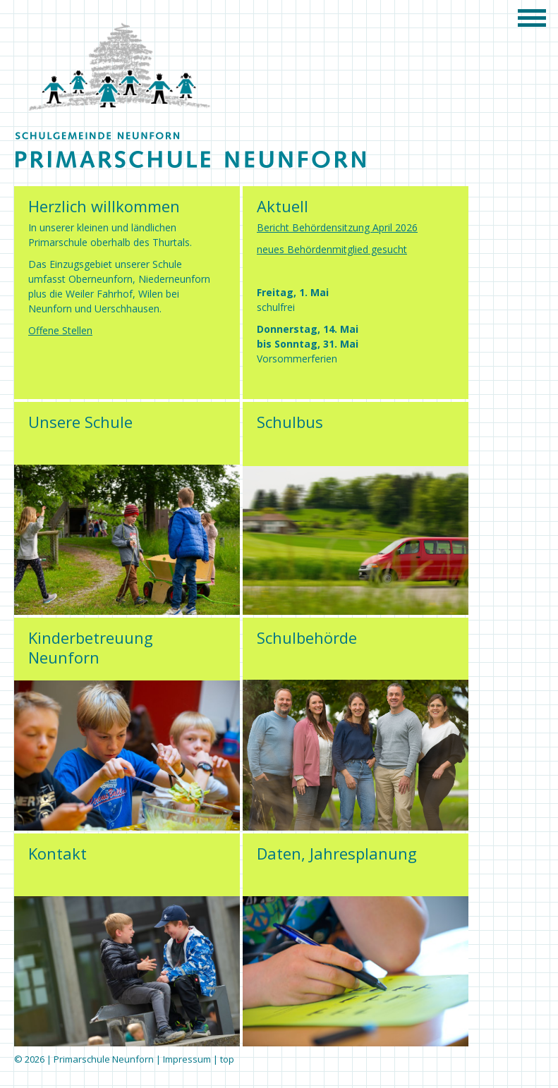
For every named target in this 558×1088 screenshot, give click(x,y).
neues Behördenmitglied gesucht (332, 249)
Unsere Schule (80, 421)
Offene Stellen (60, 330)
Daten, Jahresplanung (337, 853)
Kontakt (57, 853)
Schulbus (290, 421)
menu (537, 17)
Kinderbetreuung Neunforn (90, 647)
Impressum (187, 1059)
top (227, 1059)
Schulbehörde (307, 637)
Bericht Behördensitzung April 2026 (337, 227)
